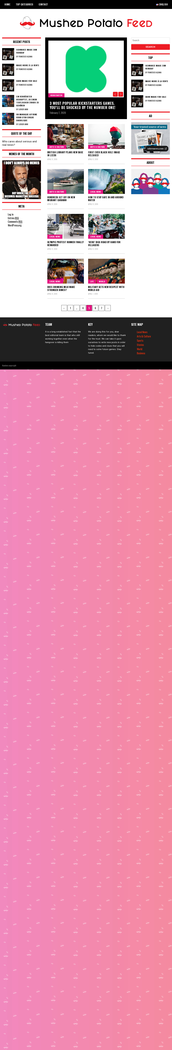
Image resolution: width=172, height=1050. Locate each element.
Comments (15, 222)
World (102, 281)
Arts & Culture (56, 146)
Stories (140, 344)
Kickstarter (56, 95)
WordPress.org (15, 225)
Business (141, 353)
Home (7, 4)
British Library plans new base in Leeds (65, 153)
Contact (43, 4)
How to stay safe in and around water (105, 198)
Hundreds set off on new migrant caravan (61, 198)
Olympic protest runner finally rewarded (65, 243)
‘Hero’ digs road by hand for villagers (104, 243)
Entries (13, 218)
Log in (11, 214)
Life (92, 281)
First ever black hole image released (104, 153)
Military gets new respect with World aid (106, 288)
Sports (140, 340)
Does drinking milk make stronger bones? (61, 288)
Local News (95, 191)
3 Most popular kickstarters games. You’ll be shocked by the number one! (83, 105)
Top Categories (24, 4)
